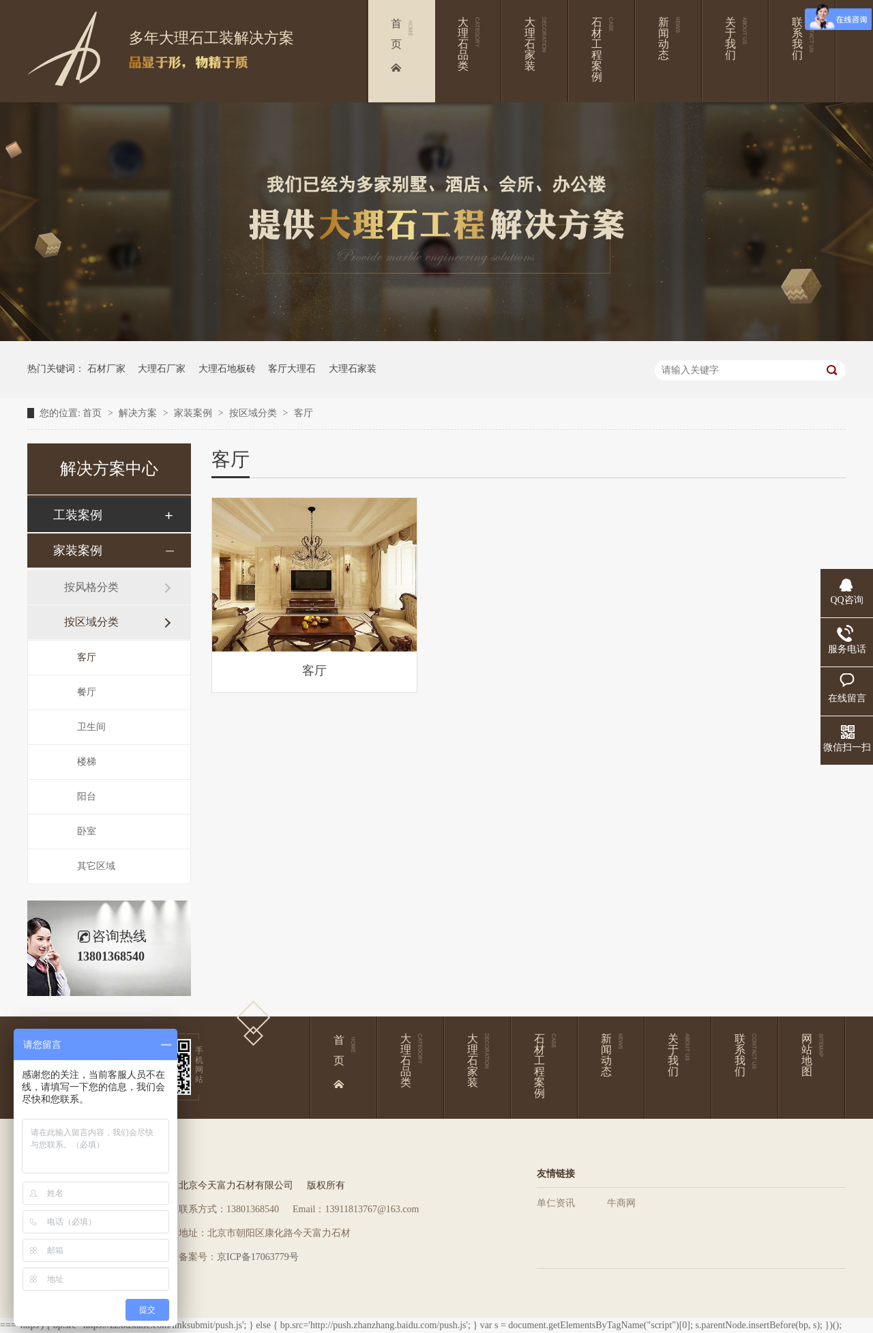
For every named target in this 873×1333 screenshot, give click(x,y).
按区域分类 (254, 413)
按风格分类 (91, 587)
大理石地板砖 (227, 369)
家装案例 (194, 413)
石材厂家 (106, 369)
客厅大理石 (292, 369)
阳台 (86, 796)
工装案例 (77, 515)
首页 (93, 413)
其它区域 (96, 866)
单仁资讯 (556, 1203)
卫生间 (91, 727)
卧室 (86, 831)
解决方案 (139, 413)
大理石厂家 (162, 369)
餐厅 (86, 692)
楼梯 (86, 762)
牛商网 (621, 1203)
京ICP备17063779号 (258, 1257)
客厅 (303, 413)
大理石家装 (352, 369)
